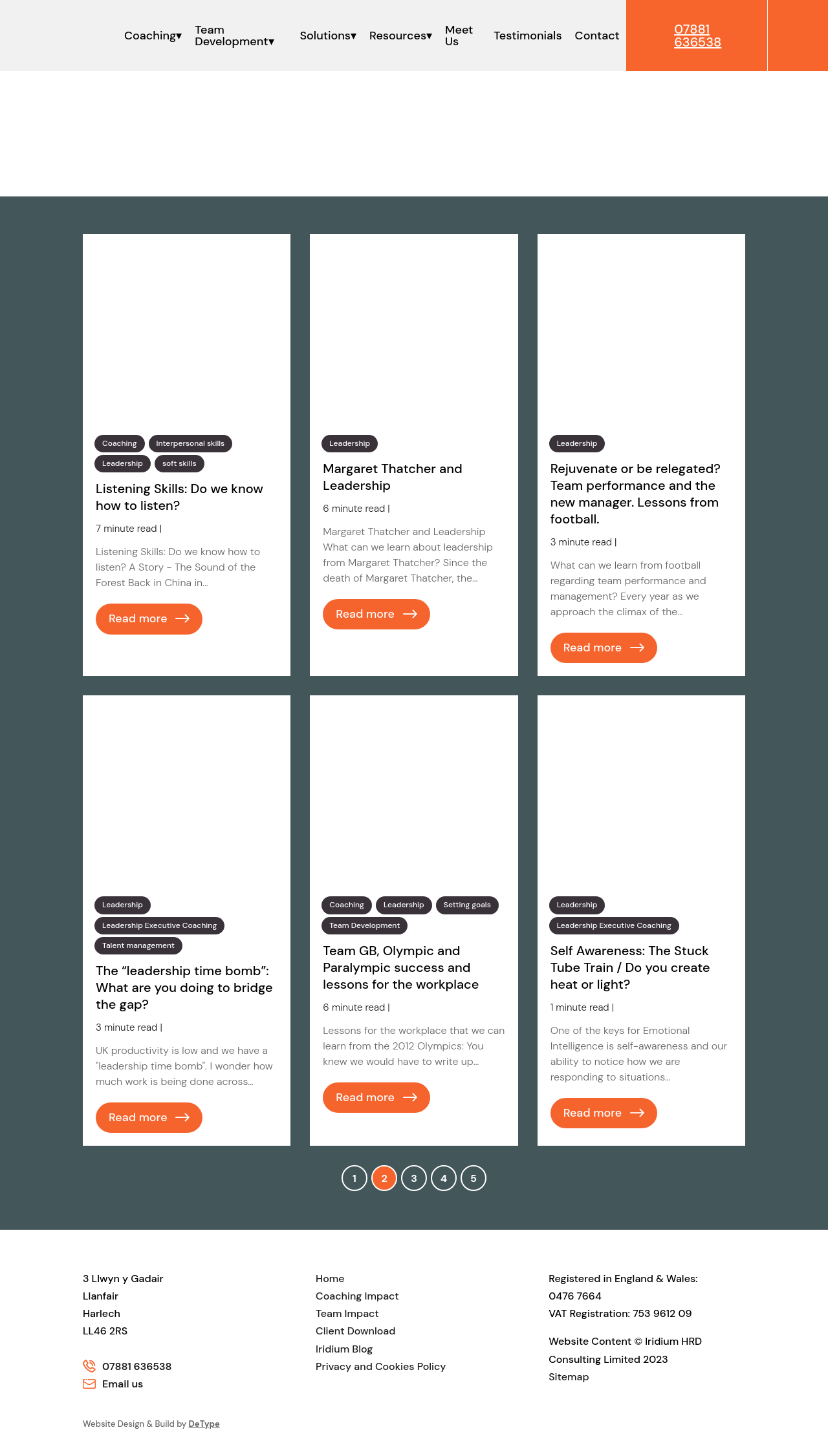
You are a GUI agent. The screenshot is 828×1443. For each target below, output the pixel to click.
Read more (138, 618)
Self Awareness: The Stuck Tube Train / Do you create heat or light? (630, 967)
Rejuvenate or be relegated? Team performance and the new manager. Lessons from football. (635, 493)
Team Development (231, 35)
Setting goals (467, 905)
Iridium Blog (344, 1349)
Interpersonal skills (191, 443)
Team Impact (347, 1313)
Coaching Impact (357, 1296)
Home (330, 1278)
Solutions (323, 35)
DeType (204, 1423)
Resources (395, 35)
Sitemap (569, 1377)
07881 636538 (137, 1366)
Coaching (149, 35)
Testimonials (524, 35)
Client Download (355, 1331)
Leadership (122, 463)
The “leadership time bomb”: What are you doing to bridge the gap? (184, 987)
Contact (594, 35)
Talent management (138, 945)
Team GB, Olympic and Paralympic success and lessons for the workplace (401, 967)
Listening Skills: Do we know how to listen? (179, 497)
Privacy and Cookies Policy (381, 1366)
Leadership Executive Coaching (159, 925)
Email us (122, 1384)
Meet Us (457, 35)
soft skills (179, 463)
